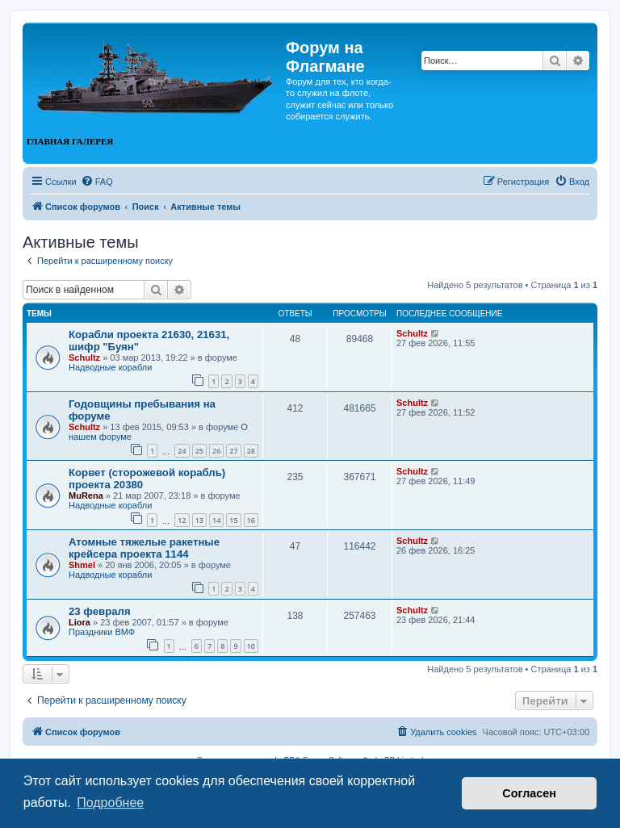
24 (182, 450)
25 (199, 450)
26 (216, 450)
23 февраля (100, 611)
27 (233, 450)
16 (251, 520)
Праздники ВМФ (102, 632)
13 (199, 520)
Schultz (84, 357)
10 (251, 646)
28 (251, 450)
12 (182, 520)
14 (216, 520)
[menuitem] (97, 181)
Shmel (82, 565)
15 (233, 520)
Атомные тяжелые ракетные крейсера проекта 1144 (144, 548)
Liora (79, 622)
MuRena (86, 495)
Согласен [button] (529, 793)
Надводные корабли (110, 367)
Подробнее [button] (110, 802)
